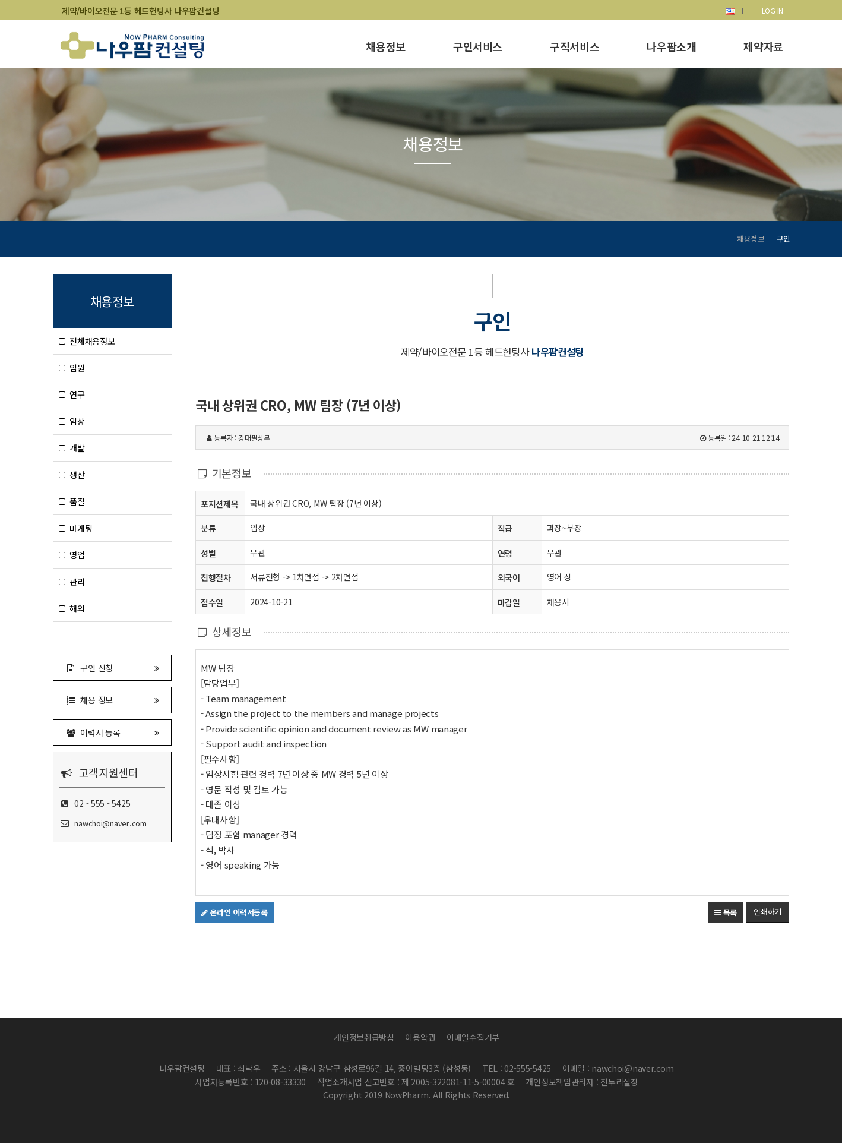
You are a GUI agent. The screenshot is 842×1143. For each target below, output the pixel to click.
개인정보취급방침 (364, 1037)
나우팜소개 (671, 46)
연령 (505, 553)
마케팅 (75, 528)
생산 (72, 475)
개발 (72, 448)
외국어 (509, 577)
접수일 (212, 602)
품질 (72, 501)
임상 (72, 421)
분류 (208, 528)
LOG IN (772, 10)
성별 (208, 553)
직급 (505, 528)
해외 (72, 608)
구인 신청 (112, 667)
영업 (72, 555)
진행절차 (216, 577)
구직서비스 (574, 46)
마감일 (509, 602)
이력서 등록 (112, 732)
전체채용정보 (87, 341)
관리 (72, 582)
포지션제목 (220, 503)
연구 (72, 394)
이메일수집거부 (473, 1037)
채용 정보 (112, 699)
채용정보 (386, 46)
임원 (72, 368)
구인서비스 (477, 46)
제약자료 (763, 46)
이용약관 (420, 1037)
